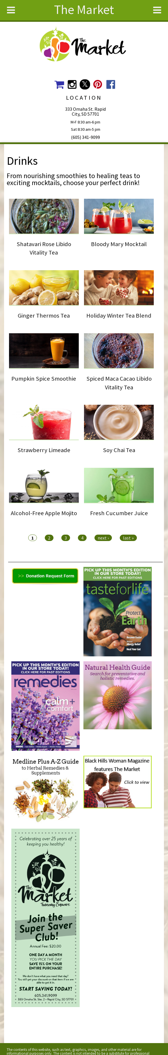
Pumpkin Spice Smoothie (43, 378)
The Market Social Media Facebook (111, 84)
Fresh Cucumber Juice (119, 513)
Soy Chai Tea (119, 450)
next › (103, 538)
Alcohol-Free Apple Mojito (44, 513)
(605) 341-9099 (85, 137)
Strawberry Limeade (43, 450)
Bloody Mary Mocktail (119, 244)
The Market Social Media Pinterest (98, 84)
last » (128, 538)
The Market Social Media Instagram (72, 84)
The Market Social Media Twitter (85, 84)
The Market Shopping (59, 84)
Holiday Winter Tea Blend (118, 315)
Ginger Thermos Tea (44, 315)
